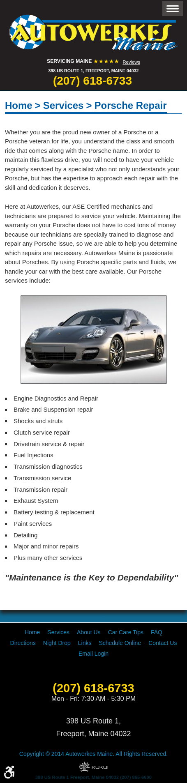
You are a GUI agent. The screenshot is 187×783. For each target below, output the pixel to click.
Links (85, 643)
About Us (89, 632)
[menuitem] (32, 632)
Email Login (93, 653)
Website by (93, 766)
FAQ (156, 632)
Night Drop (57, 643)
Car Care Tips (125, 632)
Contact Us (162, 643)
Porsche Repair (130, 105)
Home (18, 105)
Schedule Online (120, 643)
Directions (23, 643)
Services (63, 105)
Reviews (131, 62)
